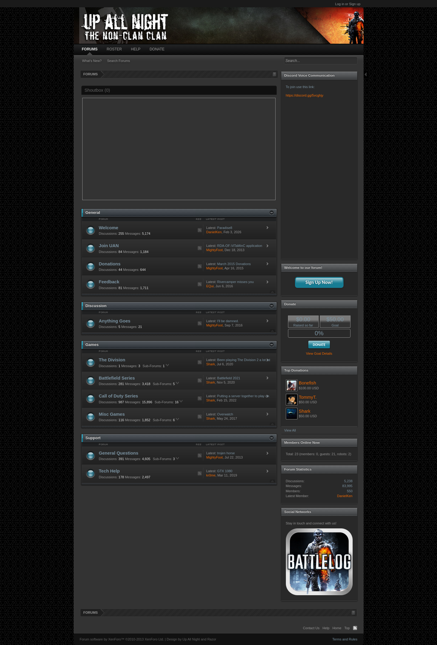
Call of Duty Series (118, 396)
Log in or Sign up (347, 4)
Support (93, 437)
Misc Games (112, 414)
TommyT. (308, 397)
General (93, 212)
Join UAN (109, 245)
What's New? (92, 61)
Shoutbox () (97, 90)
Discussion (96, 305)
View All (290, 430)
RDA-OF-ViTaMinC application (239, 245)
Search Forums (118, 61)
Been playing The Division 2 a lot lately (242, 360)
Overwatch (225, 414)
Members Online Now (302, 442)
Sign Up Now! (319, 282)
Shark (210, 364)
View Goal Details (319, 353)
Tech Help (109, 471)
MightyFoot (214, 250)
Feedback (109, 281)
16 (169, 402)
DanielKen (214, 232)
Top (272, 292)
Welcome (108, 227)
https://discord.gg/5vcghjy (305, 95)
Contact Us (311, 628)
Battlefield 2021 (228, 378)
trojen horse (226, 453)
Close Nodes (271, 212)
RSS (200, 230)
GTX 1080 (224, 471)
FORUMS (90, 49)
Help (326, 628)
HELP (136, 49)
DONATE (157, 49)
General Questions (118, 453)
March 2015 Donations (234, 264)
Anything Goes (114, 321)
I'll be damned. (228, 321)
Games (92, 344)
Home (336, 628)
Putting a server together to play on (242, 396)
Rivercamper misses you (235, 282)
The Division (112, 359)
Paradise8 (224, 228)
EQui (210, 286)
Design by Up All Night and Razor (191, 639)
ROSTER (114, 49)
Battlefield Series (117, 378)
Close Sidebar (366, 74)
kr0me (211, 475)
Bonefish (307, 383)
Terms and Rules (344, 639)
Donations (110, 263)
